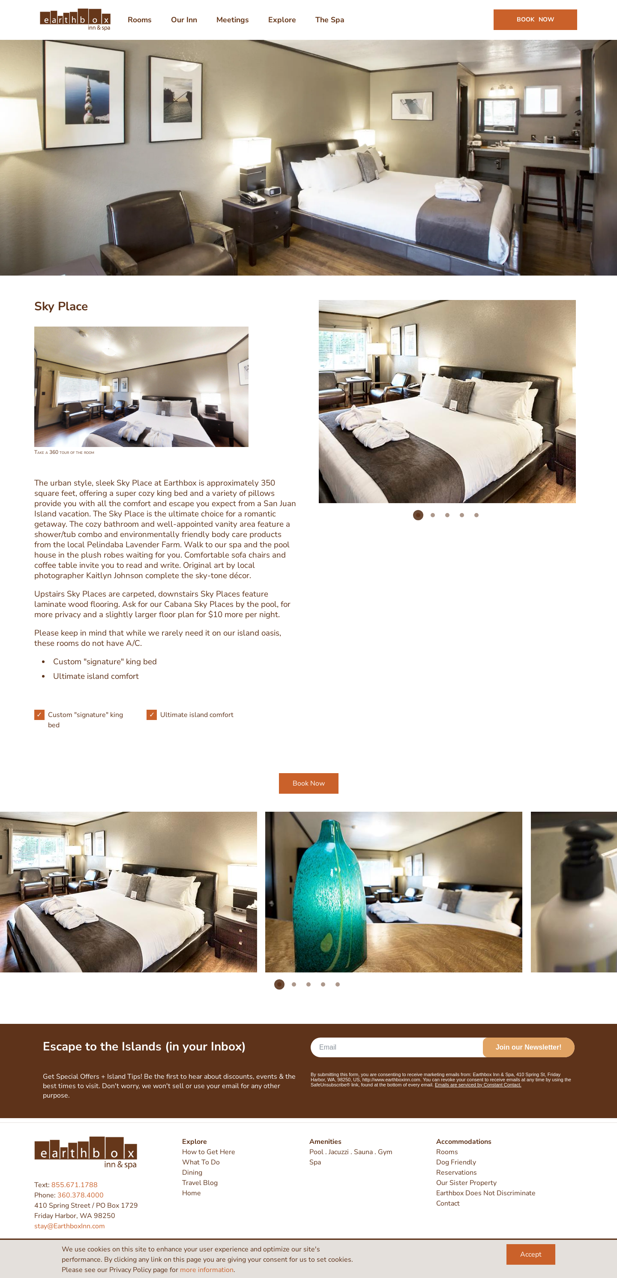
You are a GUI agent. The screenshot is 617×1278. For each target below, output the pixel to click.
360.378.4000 (80, 1195)
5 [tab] (476, 520)
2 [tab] (433, 520)
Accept (531, 1254)
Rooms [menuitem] (141, 22)
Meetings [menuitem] (234, 22)
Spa (315, 1162)
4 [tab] (462, 520)
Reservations (456, 1173)
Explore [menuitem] (283, 22)
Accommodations (463, 1142)
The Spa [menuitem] (331, 22)
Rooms (447, 1152)
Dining (192, 1173)
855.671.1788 (74, 1185)
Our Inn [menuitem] (185, 22)
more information (207, 1270)
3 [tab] (447, 520)
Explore (194, 1142)
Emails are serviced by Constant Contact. (478, 1089)
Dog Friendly (456, 1162)
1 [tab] (418, 520)
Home (191, 1193)
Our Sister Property (466, 1183)
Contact (448, 1204)
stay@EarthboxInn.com (69, 1226)
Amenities (325, 1142)
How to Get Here (208, 1152)
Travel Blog (200, 1183)
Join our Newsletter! (529, 1052)
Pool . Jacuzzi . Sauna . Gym (350, 1152)
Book (534, 22)
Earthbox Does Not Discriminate (486, 1193)
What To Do (201, 1162)
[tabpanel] (447, 406)
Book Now (309, 788)
